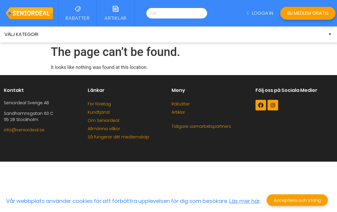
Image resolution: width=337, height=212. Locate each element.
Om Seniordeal (103, 120)
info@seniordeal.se (24, 130)
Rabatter (181, 104)
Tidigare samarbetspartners (201, 126)
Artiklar (178, 112)
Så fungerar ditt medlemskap (118, 137)
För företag (99, 104)
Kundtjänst (99, 112)
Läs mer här (244, 201)
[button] (260, 13)
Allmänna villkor (104, 129)
